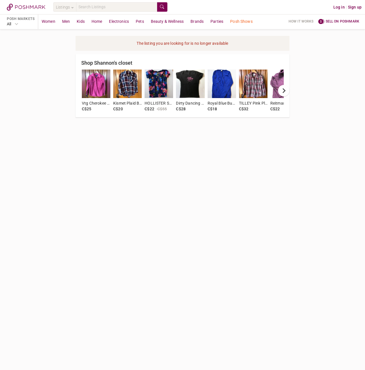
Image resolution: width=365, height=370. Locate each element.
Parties (216, 21)
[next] (283, 90)
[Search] (116, 7)
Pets (140, 21)
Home (97, 21)
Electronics (119, 21)
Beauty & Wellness (167, 21)
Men (66, 21)
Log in (339, 7)
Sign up (355, 7)
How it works (301, 21)
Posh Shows (241, 21)
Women (48, 21)
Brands (197, 21)
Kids (81, 21)
